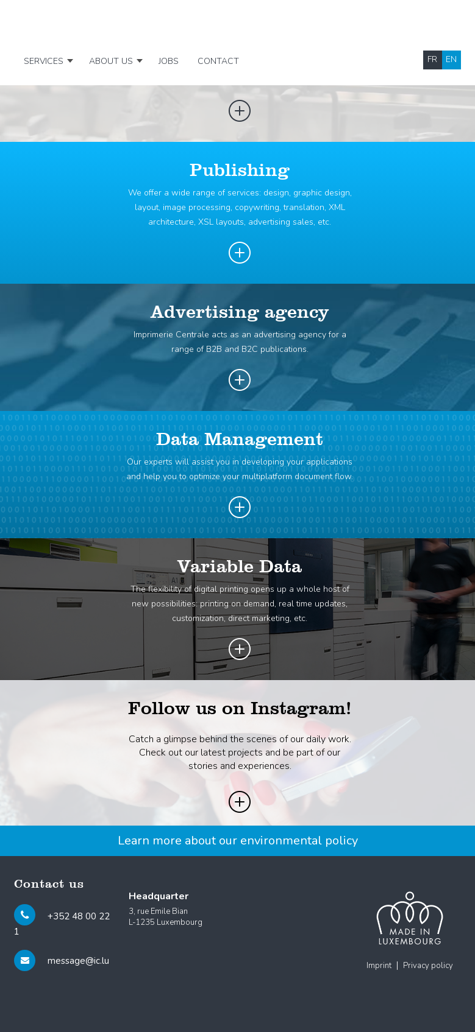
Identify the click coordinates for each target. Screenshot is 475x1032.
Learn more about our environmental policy (238, 840)
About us (111, 61)
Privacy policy (428, 965)
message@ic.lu (78, 961)
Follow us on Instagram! (239, 709)
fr (432, 59)
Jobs (169, 61)
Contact (218, 61)
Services (43, 61)
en (451, 59)
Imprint (378, 965)
